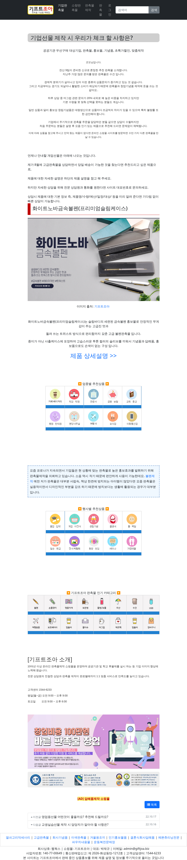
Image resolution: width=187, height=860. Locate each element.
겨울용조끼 (97, 837)
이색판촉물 (78, 837)
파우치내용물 (81, 842)
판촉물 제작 (89, 7)
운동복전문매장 (104, 842)
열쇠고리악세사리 (18, 837)
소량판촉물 (76, 7)
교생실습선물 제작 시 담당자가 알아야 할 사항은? (75, 824)
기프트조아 (102, 306)
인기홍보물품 (118, 837)
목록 (152, 805)
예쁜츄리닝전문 (168, 837)
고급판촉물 (41, 837)
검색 (154, 10)
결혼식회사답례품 (142, 837)
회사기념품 (60, 837)
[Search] (132, 9)
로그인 (109, 10)
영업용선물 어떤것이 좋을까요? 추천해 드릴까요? (75, 817)
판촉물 (100, 10)
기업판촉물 (62, 7)
